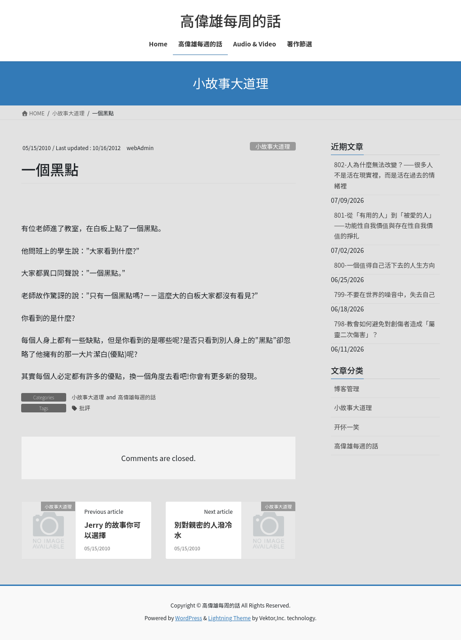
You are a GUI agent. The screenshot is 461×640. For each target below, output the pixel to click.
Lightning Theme (229, 618)
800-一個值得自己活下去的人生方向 (384, 265)
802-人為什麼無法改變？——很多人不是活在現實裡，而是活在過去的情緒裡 (384, 175)
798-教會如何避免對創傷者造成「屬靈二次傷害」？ (384, 328)
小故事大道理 (272, 146)
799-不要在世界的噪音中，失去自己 (384, 294)
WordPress (188, 618)
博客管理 (346, 388)
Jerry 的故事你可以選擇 (112, 529)
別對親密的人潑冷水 (203, 529)
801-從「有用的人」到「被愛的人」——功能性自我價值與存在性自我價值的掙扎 (384, 225)
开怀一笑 (346, 426)
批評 (84, 407)
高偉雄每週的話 (137, 397)
